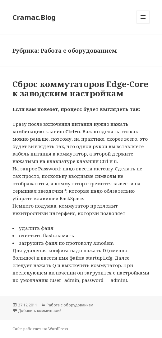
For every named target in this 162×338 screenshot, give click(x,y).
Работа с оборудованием (70, 305)
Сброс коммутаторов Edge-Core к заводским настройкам (80, 88)
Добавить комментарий (40, 310)
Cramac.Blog (34, 17)
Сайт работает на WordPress (40, 328)
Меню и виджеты (143, 23)
